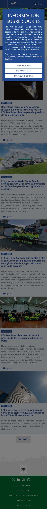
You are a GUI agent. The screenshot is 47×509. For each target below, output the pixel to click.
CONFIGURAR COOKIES (24, 76)
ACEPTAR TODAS (24, 65)
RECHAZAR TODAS (23, 70)
